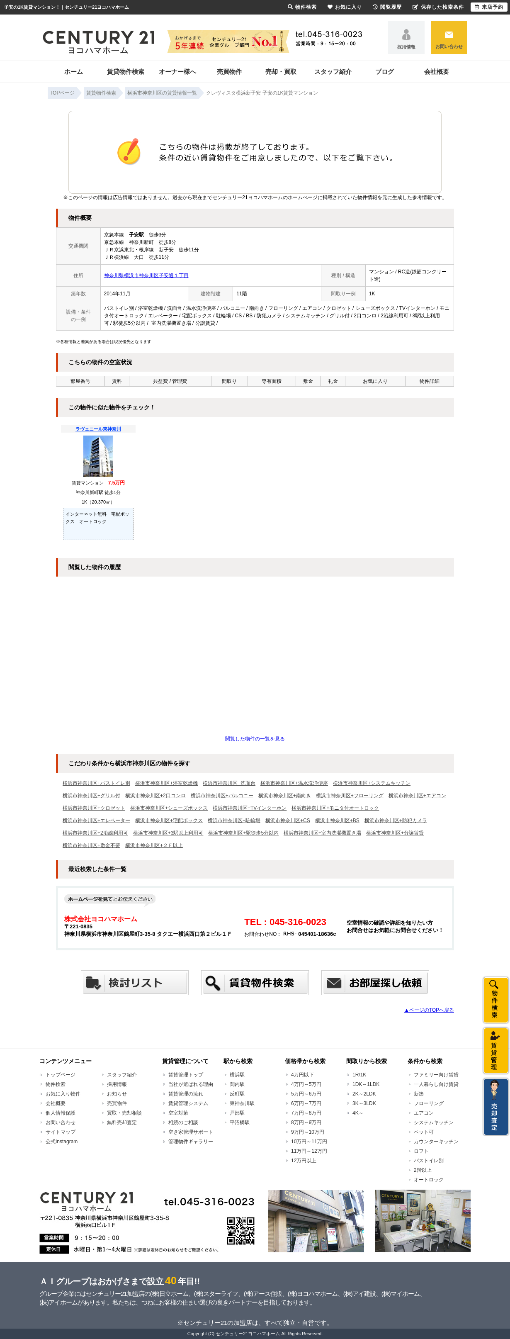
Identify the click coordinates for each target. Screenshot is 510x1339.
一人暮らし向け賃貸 (436, 1084)
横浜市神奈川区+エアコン (417, 796)
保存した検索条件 (438, 7)
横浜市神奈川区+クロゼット (94, 808)
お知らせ (117, 1094)
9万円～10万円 (307, 1132)
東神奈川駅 (242, 1103)
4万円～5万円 (306, 1084)
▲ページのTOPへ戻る (429, 1010)
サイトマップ (60, 1132)
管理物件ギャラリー (190, 1141)
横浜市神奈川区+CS (287, 820)
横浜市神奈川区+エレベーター (96, 820)
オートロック (429, 1180)
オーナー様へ (177, 71)
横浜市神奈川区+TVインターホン (250, 808)
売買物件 (229, 71)
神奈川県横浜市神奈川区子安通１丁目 (146, 275)
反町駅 (237, 1094)
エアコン (424, 1113)
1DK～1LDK (365, 1084)
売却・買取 (280, 71)
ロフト (421, 1151)
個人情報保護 (60, 1113)
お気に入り (345, 7)
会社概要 (436, 71)
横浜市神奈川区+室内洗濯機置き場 (322, 833)
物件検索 (56, 1084)
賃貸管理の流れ (185, 1094)
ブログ (384, 71)
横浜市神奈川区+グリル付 (91, 796)
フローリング (429, 1103)
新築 (419, 1094)
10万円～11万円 (309, 1141)
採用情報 (406, 46)
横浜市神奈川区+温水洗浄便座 (294, 783)
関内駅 (237, 1084)
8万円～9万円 (306, 1122)
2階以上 (423, 1170)
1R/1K (359, 1075)
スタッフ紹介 (333, 71)
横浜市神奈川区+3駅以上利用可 (168, 833)
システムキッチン (434, 1122)
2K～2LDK (364, 1094)
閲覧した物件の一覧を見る (255, 739)
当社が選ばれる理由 (190, 1084)
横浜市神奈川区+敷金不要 (91, 845)
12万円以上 (303, 1161)
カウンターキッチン (436, 1141)
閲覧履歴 (387, 7)
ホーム (73, 71)
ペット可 (424, 1132)
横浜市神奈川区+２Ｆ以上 (154, 845)
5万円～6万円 (306, 1094)
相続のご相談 (183, 1122)
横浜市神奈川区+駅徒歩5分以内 (243, 833)
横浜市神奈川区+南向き (284, 796)
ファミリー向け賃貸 (436, 1075)
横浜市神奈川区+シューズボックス (169, 808)
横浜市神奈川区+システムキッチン (371, 783)
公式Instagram (62, 1141)
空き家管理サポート (190, 1132)
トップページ (60, 1075)
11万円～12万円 (309, 1151)
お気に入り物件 (63, 1094)
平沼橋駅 (240, 1122)
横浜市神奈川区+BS (337, 820)
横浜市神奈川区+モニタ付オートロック (335, 808)
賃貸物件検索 (125, 71)
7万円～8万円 (306, 1113)
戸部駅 (237, 1113)
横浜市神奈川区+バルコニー (222, 796)
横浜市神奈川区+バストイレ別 (96, 783)
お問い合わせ (449, 46)
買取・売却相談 (124, 1113)
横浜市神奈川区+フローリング (350, 796)
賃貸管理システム (188, 1103)
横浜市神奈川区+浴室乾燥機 (166, 783)
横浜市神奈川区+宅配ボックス (169, 820)
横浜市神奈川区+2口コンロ (155, 796)
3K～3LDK (364, 1103)
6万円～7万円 (306, 1103)
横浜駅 (237, 1075)
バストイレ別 (429, 1161)
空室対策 (178, 1113)
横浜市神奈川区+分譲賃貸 (395, 833)
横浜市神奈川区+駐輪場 (234, 820)
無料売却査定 (122, 1122)
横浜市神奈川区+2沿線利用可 (95, 833)
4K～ (358, 1113)
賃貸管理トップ (185, 1075)
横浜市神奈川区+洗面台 (229, 783)
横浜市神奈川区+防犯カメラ (395, 820)
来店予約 (489, 7)
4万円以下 (302, 1075)
